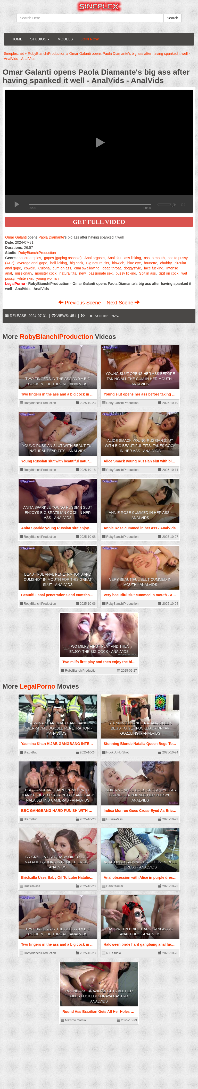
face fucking (153, 268)
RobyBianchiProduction (37, 253)
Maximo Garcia (73, 1020)
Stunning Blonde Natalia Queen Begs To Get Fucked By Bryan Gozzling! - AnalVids (140, 728)
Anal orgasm (94, 258)
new (82, 273)
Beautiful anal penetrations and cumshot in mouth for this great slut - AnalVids (58, 579)
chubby (165, 263)
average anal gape (32, 263)
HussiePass (112, 819)
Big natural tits (97, 263)
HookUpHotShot (115, 752)
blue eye (134, 263)
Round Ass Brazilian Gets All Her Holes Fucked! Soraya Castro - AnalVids (99, 996)
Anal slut (114, 258)
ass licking (132, 258)
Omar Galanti (16, 237)
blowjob (118, 263)
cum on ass (62, 268)
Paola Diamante (51, 237)
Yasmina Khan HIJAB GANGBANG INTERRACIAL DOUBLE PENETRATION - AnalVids (58, 728)
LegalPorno (37, 686)
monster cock (45, 273)
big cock (76, 263)
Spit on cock (168, 273)
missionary (23, 273)
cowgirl (29, 268)
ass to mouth (154, 258)
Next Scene (123, 302)
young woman (47, 278)
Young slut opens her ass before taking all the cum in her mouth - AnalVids (140, 379)
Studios (40, 39)
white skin (25, 278)
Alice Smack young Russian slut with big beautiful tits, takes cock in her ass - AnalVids (140, 445)
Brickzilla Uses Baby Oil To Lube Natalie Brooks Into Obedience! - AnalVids (58, 862)
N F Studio (111, 953)
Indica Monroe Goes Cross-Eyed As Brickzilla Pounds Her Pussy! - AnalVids (140, 795)
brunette (150, 263)
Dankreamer (112, 886)
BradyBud (28, 752)
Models (65, 39)
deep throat (111, 268)
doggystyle (132, 268)
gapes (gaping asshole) (63, 258)
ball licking (58, 263)
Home (17, 39)
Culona (44, 268)
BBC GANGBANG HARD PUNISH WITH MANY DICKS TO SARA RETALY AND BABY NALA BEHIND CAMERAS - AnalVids (58, 795)
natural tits (68, 273)
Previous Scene (80, 302)
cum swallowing (87, 268)
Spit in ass (147, 273)
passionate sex (100, 273)
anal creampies (28, 258)
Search (172, 18)
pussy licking (126, 273)
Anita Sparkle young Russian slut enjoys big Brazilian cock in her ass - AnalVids (57, 512)
